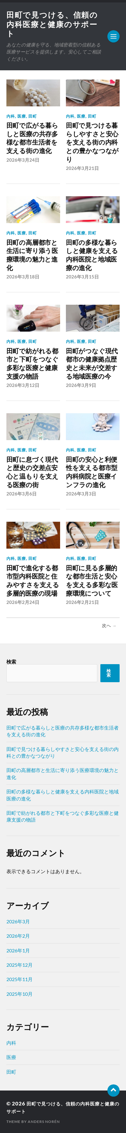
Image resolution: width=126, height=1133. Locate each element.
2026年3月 (18, 920)
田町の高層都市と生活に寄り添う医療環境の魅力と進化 (32, 255)
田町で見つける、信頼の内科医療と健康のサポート (49, 24)
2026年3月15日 (82, 276)
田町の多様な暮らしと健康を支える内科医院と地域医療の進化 (92, 255)
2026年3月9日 (81, 385)
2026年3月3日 (81, 493)
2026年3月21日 (82, 168)
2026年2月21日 (82, 601)
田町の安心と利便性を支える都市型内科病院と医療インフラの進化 (91, 471)
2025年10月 (19, 993)
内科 (10, 116)
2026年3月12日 (22, 385)
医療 (21, 116)
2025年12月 (19, 964)
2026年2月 (18, 935)
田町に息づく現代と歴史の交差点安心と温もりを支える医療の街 (32, 471)
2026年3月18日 (22, 276)
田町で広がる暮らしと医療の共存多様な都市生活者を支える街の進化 (32, 138)
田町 (32, 116)
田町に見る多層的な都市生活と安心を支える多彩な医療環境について (92, 580)
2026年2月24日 (22, 601)
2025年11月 (19, 978)
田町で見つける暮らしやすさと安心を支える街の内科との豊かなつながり (92, 142)
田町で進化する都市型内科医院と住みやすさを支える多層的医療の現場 (32, 580)
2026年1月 (18, 949)
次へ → (109, 625)
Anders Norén (44, 1121)
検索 (11, 661)
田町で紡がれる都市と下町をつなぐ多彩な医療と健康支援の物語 (32, 363)
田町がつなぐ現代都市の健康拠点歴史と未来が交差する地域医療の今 (92, 363)
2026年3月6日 (21, 493)
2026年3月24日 (22, 160)
